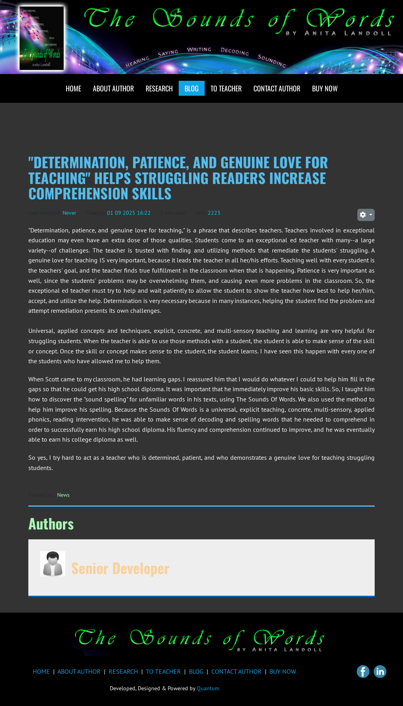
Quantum (208, 688)
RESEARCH (123, 671)
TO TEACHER (163, 671)
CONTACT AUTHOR (236, 671)
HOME (41, 671)
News (63, 494)
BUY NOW (283, 671)
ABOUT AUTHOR (79, 671)
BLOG (196, 671)
